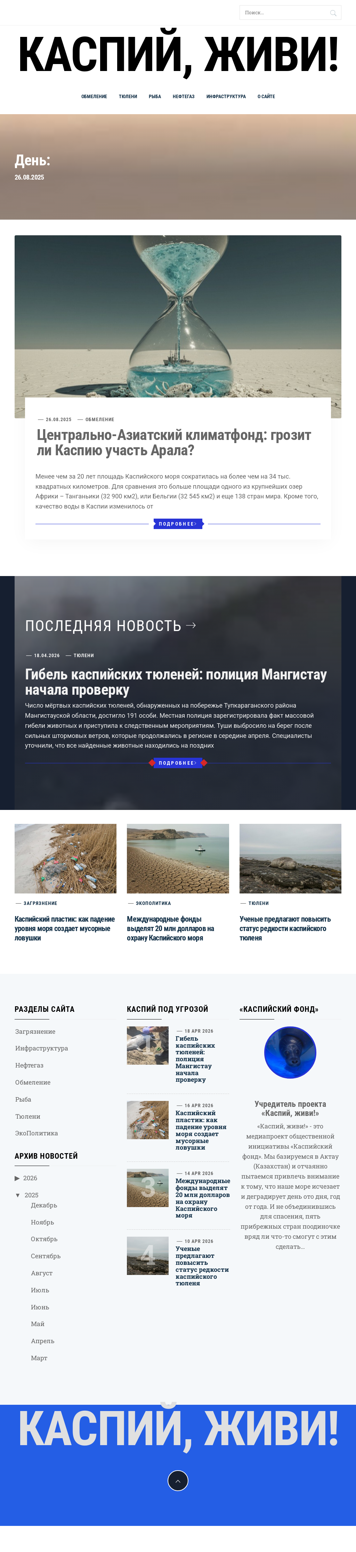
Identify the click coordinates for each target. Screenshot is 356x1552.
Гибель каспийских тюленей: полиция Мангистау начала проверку (176, 682)
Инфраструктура (226, 96)
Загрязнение (40, 903)
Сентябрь (46, 1256)
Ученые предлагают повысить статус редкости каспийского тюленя (285, 928)
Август (41, 1273)
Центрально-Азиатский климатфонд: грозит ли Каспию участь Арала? (174, 442)
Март (39, 1358)
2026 (30, 1178)
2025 (32, 1195)
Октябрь (44, 1239)
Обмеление (94, 96)
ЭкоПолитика (153, 903)
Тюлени (128, 96)
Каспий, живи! (178, 54)
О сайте (266, 96)
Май (37, 1323)
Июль (40, 1290)
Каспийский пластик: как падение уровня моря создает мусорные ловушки (65, 928)
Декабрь (44, 1205)
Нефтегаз (184, 96)
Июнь (40, 1307)
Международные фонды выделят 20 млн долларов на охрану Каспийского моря (170, 928)
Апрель (43, 1341)
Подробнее (178, 524)
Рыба (155, 96)
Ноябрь (42, 1222)
